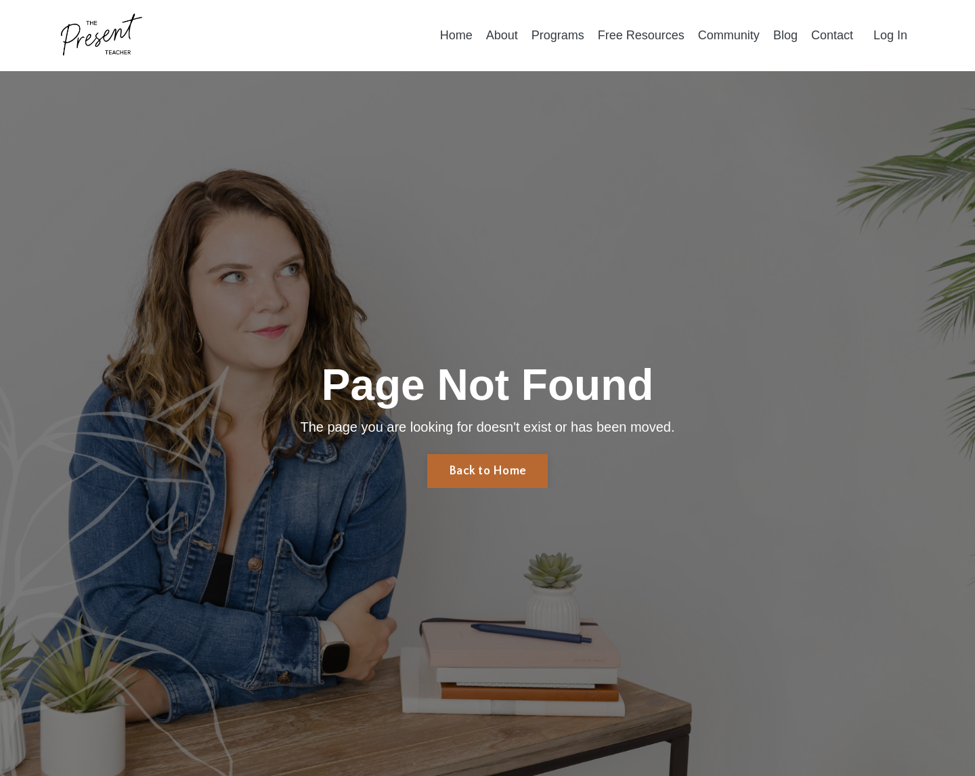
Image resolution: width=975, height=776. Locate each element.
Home (456, 35)
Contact (832, 35)
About (502, 35)
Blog (785, 35)
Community (729, 35)
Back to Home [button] (487, 471)
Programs (558, 35)
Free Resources (641, 35)
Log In (890, 35)
